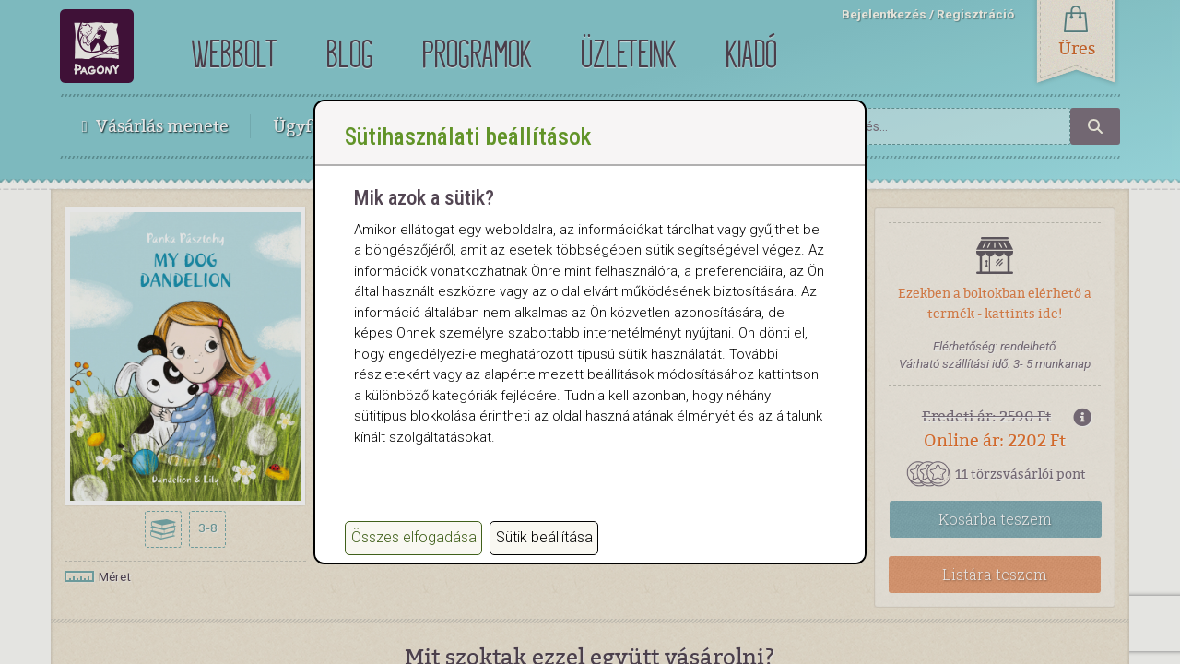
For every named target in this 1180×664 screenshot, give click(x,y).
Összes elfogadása (414, 537)
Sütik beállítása (544, 537)
